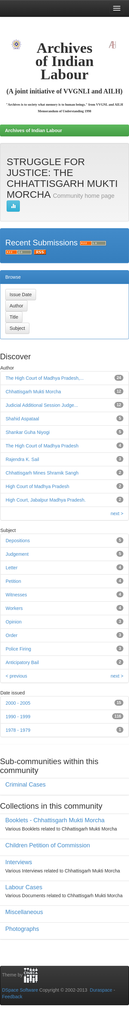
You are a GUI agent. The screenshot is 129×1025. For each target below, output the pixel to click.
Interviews (18, 862)
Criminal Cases (25, 784)
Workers (14, 608)
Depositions (18, 540)
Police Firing (18, 649)
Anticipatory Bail (22, 662)
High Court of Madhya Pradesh (37, 486)
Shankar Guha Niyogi (28, 432)
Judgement (17, 554)
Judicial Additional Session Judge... (42, 405)
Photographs (22, 929)
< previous (16, 676)
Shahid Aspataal (22, 418)
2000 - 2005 (18, 703)
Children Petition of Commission (47, 845)
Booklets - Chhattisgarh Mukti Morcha (55, 820)
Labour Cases (23, 887)
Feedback (12, 996)
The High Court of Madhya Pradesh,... (45, 378)
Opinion (14, 621)
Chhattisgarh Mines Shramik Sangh (42, 473)
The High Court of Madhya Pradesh (42, 445)
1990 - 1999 (18, 716)
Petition (13, 581)
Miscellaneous (24, 912)
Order (12, 635)
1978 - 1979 (18, 730)
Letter (12, 567)
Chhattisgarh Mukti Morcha (33, 391)
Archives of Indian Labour (33, 130)
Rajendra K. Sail (22, 459)
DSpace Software (20, 990)
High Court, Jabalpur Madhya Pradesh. (46, 500)
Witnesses (16, 594)
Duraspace (101, 990)
